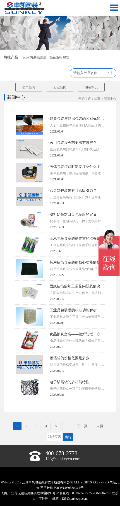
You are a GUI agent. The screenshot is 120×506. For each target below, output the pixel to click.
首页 (97, 98)
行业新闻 (60, 87)
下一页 (82, 426)
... (67, 426)
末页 (99, 426)
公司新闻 (28, 87)
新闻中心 (110, 98)
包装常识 (91, 87)
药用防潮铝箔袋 (35, 57)
